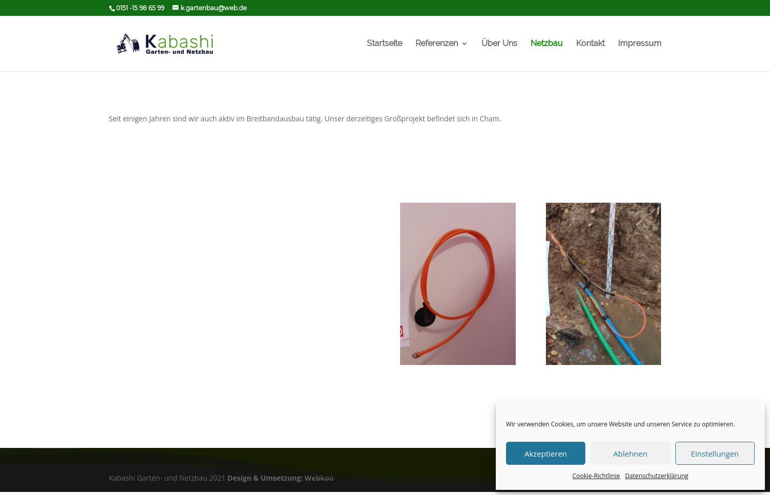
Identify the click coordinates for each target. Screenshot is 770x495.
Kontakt (590, 44)
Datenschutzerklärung (657, 475)
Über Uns (499, 44)
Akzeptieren (545, 453)
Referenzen (436, 44)
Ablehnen (630, 453)
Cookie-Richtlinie (596, 475)
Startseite (384, 44)
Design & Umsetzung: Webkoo (280, 478)
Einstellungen (715, 453)
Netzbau (547, 44)
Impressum (640, 44)
